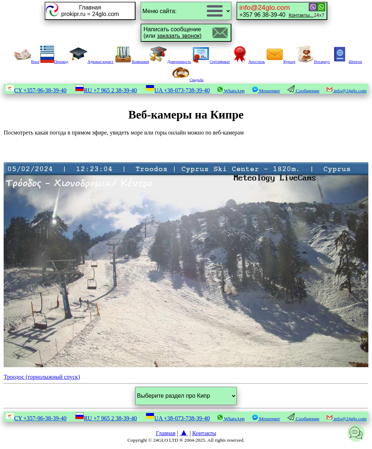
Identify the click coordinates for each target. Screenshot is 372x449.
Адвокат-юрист (91, 61)
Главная (165, 433)
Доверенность (170, 61)
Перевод (54, 61)
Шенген (346, 61)
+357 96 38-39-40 (276, 11)
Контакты (204, 433)
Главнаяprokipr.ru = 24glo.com (90, 10)
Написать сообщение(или (172, 32)
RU (106, 90)
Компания (131, 61)
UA (178, 90)
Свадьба (187, 79)
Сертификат (211, 61)
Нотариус (313, 61)
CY (35, 90)
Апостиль (248, 61)
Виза (26, 61)
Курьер (280, 61)
